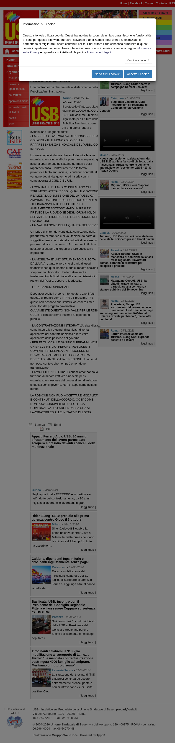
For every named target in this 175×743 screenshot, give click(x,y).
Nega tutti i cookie (107, 74)
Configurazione (137, 60)
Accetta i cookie (138, 74)
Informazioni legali (99, 52)
